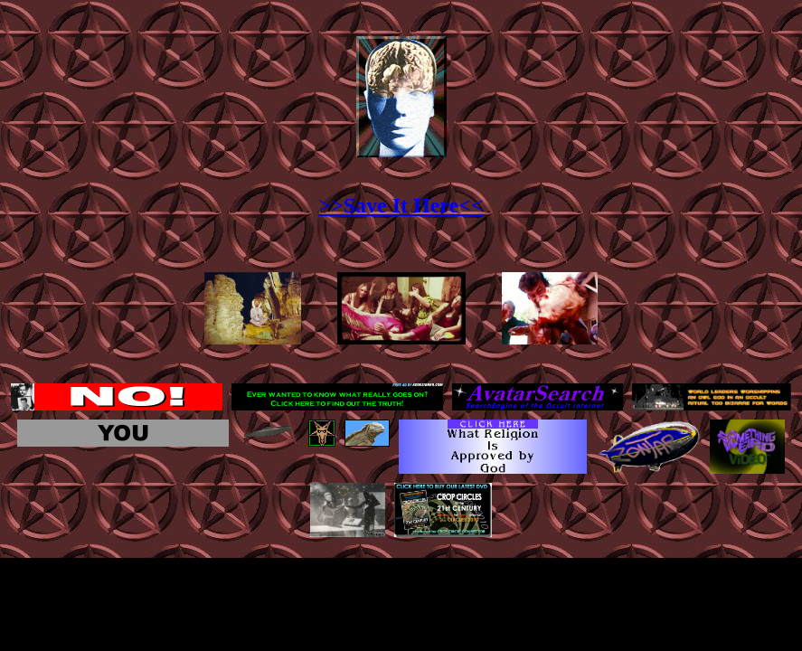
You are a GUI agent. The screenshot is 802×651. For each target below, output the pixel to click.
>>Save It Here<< (400, 205)
